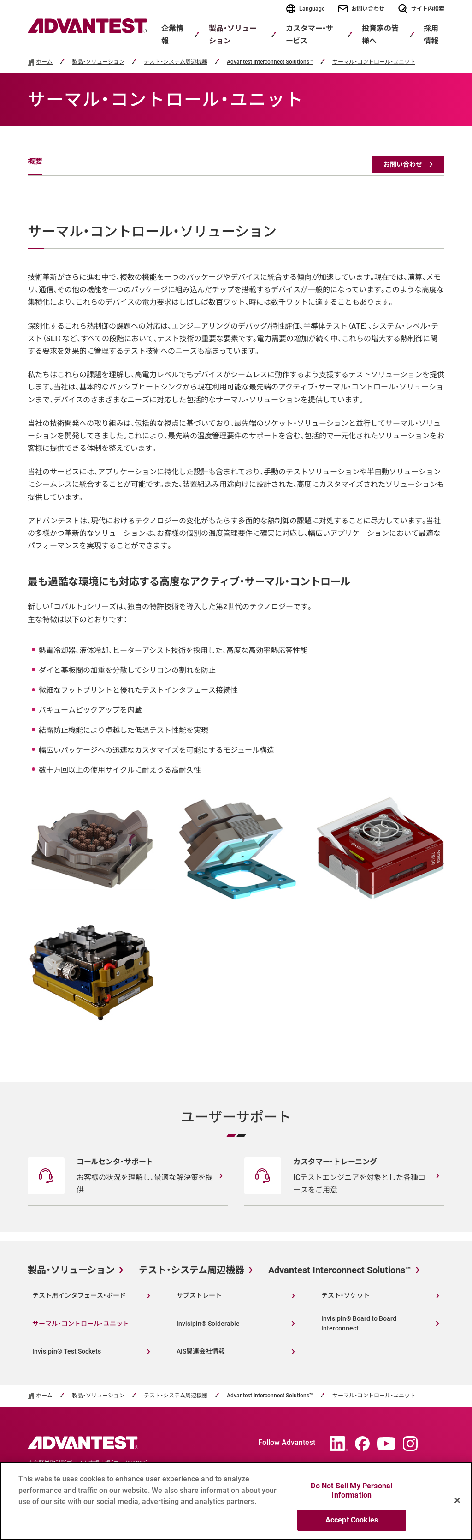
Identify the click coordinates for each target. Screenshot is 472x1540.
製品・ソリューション (232, 34)
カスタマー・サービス (309, 34)
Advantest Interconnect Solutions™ (270, 62)
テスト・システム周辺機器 (175, 62)
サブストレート (199, 1295)
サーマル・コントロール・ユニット (373, 62)
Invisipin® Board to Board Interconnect (358, 1323)
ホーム (44, 62)
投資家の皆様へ (380, 34)
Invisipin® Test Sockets (66, 1351)
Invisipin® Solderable (208, 1323)
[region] (236, 1501)
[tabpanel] (236, 624)
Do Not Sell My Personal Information (351, 1490)
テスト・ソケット (345, 1295)
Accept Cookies (351, 1520)
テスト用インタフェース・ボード (79, 1295)
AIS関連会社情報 (201, 1351)
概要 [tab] (35, 161)
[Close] (457, 1500)
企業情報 (172, 34)
